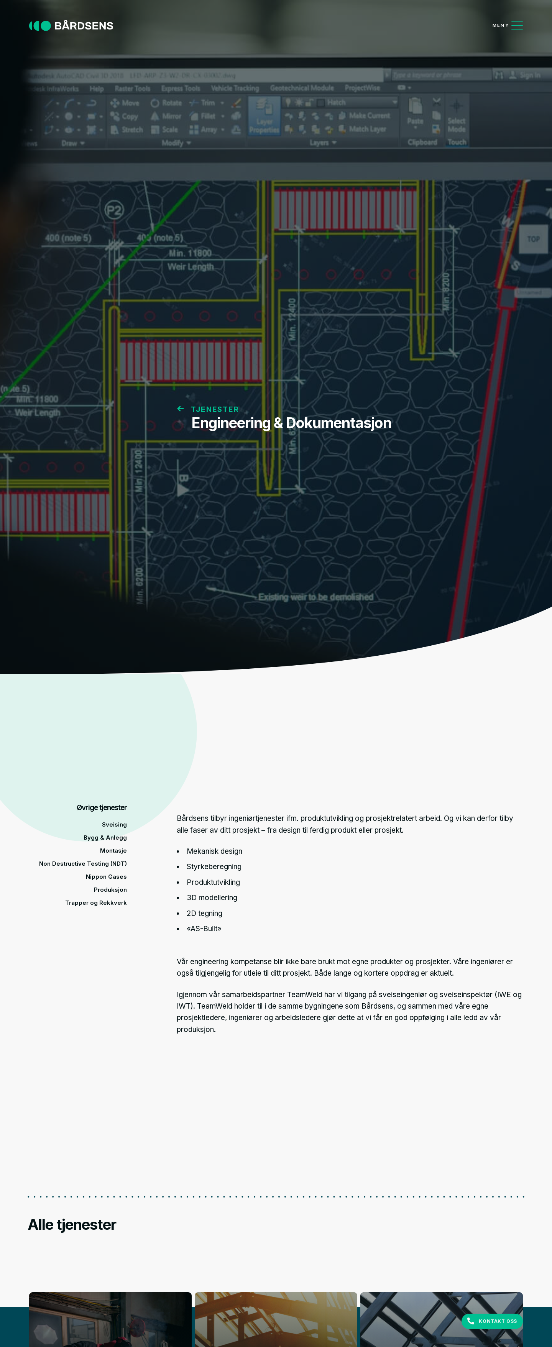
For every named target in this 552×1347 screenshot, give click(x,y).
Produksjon (110, 889)
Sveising (114, 824)
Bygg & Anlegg (105, 837)
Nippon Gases (106, 876)
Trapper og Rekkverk (96, 902)
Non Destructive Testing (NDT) (83, 863)
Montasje (113, 850)
